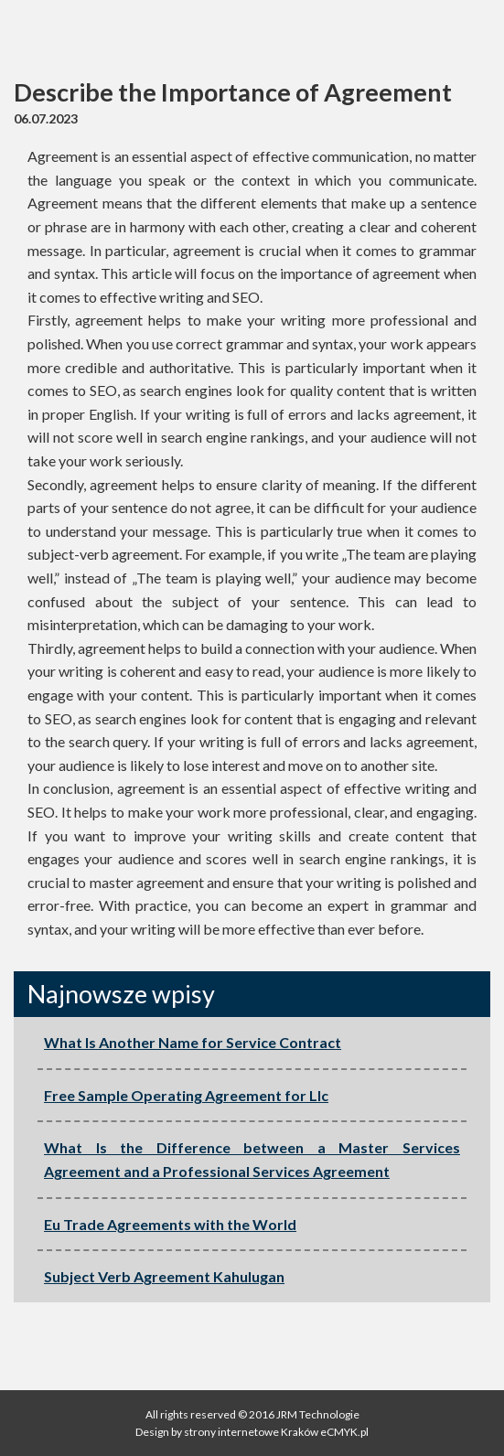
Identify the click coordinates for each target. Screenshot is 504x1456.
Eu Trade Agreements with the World (170, 1224)
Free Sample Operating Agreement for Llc (186, 1095)
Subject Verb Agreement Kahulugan (164, 1276)
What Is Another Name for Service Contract (192, 1042)
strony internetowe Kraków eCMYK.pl (275, 1432)
